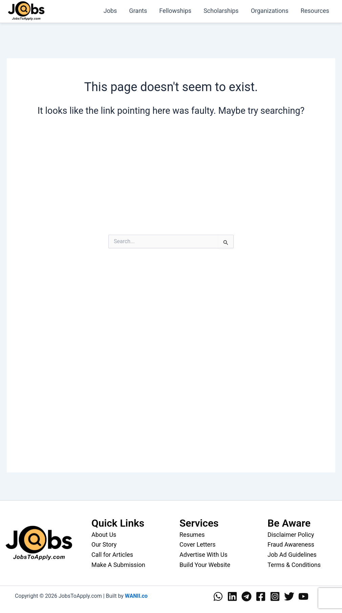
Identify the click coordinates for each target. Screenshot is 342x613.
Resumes (192, 534)
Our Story (103, 544)
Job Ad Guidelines (292, 554)
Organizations (269, 10)
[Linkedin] (232, 596)
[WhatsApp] (218, 596)
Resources (315, 10)
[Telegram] (246, 596)
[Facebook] (261, 596)
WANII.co (136, 596)
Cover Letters (197, 544)
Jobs (110, 10)
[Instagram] (275, 596)
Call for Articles (112, 554)
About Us (103, 534)
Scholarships (221, 10)
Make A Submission (118, 564)
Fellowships (175, 10)
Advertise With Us (203, 554)
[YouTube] (303, 596)
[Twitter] (289, 596)
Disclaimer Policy (291, 534)
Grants (138, 10)
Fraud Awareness (291, 544)
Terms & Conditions (294, 564)
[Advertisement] (171, 181)
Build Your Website (204, 564)
